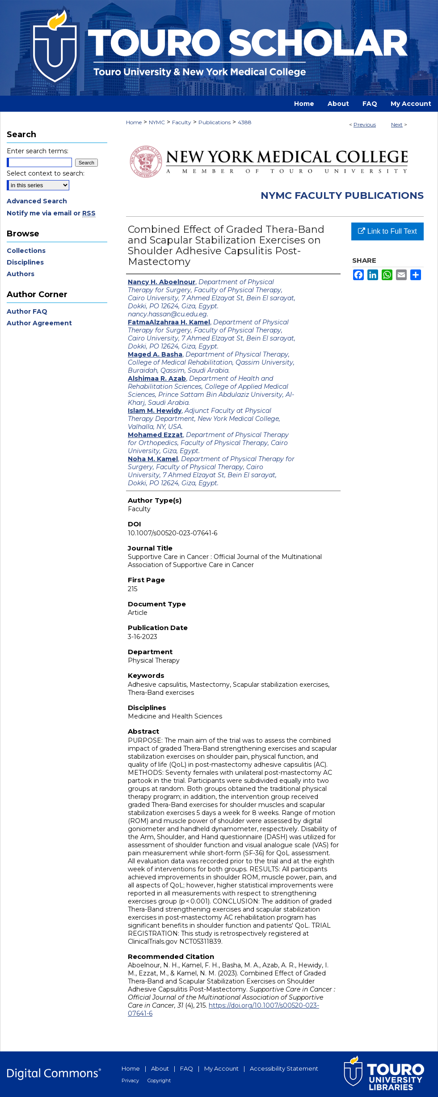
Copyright (159, 1080)
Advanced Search (37, 201)
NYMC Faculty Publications (342, 195)
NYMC (157, 122)
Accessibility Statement (284, 1068)
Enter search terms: (37, 151)
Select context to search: (45, 173)
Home (134, 122)
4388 (245, 122)
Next (397, 124)
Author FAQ (27, 311)
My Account (221, 1068)
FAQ (186, 1068)
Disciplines (25, 262)
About (160, 1068)
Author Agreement (39, 323)
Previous (365, 124)
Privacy (130, 1080)
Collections (26, 251)
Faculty (181, 122)
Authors (20, 274)
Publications (214, 122)
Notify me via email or (51, 213)
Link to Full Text (387, 231)
